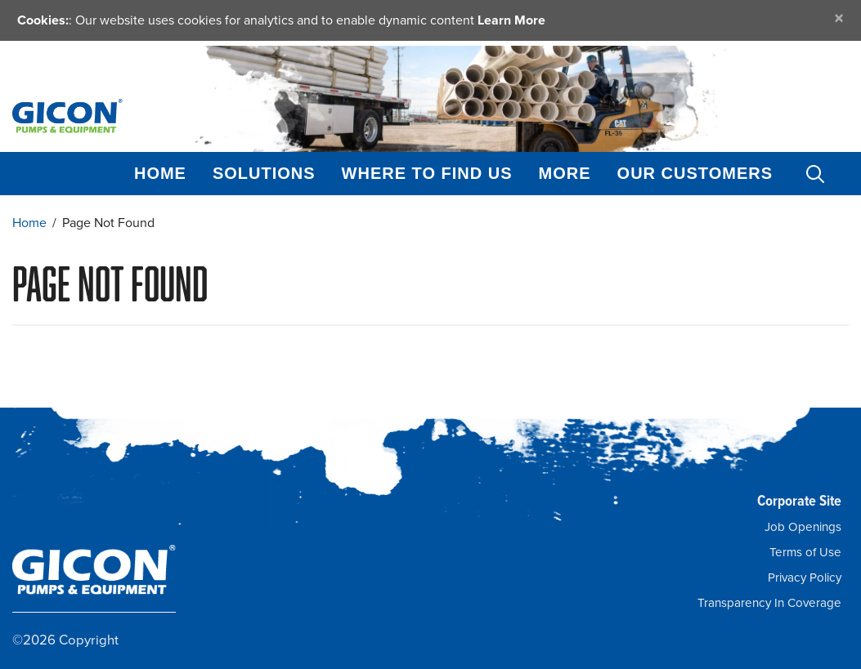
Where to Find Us (427, 173)
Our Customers (695, 173)
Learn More (511, 20)
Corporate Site (799, 500)
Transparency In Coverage (769, 603)
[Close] (839, 18)
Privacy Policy (804, 577)
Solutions (264, 173)
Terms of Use (805, 552)
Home (160, 173)
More (565, 173)
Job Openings (803, 527)
